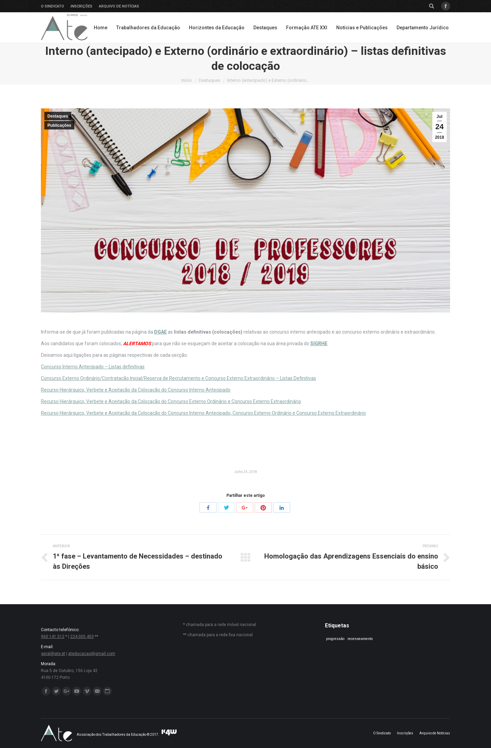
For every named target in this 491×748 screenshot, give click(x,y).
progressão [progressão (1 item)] (335, 639)
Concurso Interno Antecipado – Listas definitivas (93, 366)
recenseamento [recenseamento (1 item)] (360, 639)
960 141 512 (52, 636)
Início (186, 80)
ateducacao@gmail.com (91, 653)
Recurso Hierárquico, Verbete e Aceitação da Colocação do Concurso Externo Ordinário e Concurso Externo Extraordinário (171, 401)
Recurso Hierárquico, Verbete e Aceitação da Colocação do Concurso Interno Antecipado (135, 390)
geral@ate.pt (53, 653)
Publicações (59, 125)
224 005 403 (82, 636)
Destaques (209, 80)
